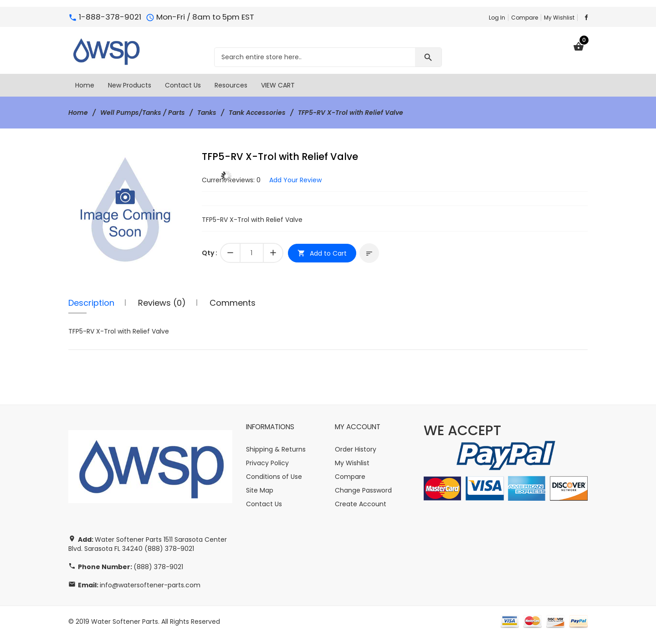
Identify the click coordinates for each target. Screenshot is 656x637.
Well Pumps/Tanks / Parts (142, 112)
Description (91, 302)
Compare (524, 17)
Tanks (206, 112)
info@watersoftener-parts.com (150, 585)
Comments (233, 302)
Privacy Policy (267, 462)
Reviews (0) (162, 302)
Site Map (259, 490)
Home (78, 112)
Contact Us (264, 504)
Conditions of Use (274, 476)
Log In (497, 17)
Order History (355, 449)
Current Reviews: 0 (231, 180)
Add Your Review (295, 180)
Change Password (363, 490)
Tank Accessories (257, 112)
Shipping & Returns (276, 449)
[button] (180, 159)
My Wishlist (559, 17)
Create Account (360, 504)
